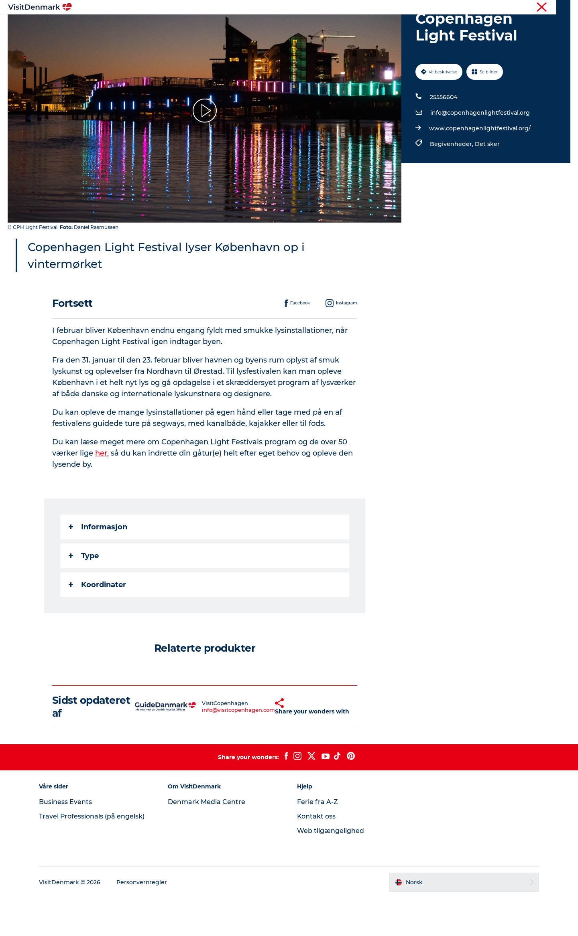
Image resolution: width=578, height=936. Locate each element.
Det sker (487, 182)
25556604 (443, 135)
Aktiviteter (278, 26)
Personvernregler (143, 920)
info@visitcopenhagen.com (219, 748)
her (101, 491)
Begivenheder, (452, 182)
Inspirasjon (193, 26)
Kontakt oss (316, 854)
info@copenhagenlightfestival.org (480, 150)
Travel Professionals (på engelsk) (93, 854)
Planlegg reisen (377, 26)
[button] (259, 744)
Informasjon (98, 565)
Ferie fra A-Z (317, 840)
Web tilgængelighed (330, 869)
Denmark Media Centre (207, 840)
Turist (539, 7)
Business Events (66, 840)
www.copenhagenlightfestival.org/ (480, 166)
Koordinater (97, 622)
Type (84, 594)
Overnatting (324, 26)
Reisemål (236, 26)
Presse (562, 7)
